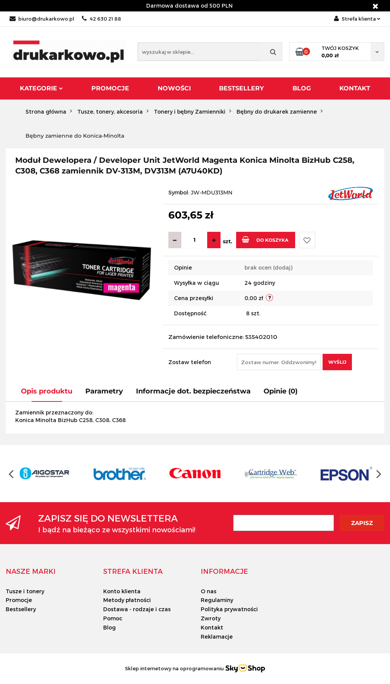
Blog (301, 88)
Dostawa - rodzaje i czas (137, 609)
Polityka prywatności (229, 609)
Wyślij (337, 362)
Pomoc (112, 618)
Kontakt (354, 88)
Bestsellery (241, 88)
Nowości (174, 88)
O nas (208, 591)
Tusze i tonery (25, 591)
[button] (31, 571)
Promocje (110, 88)
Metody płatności (127, 600)
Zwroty (211, 618)
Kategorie (41, 88)
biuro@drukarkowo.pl (42, 19)
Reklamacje (217, 636)
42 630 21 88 (101, 19)
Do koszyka (265, 239)
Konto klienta (122, 591)
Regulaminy (217, 600)
